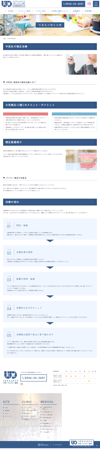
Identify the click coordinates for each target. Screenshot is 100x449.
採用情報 (88, 11)
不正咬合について (47, 426)
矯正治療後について (48, 424)
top (97, 445)
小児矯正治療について (49, 412)
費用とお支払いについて (49, 429)
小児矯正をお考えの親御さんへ (48, 408)
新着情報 (7, 410)
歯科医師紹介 (27, 413)
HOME (11, 11)
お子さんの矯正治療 (48, 415)
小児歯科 (45, 421)
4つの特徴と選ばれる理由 (31, 410)
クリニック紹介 (28, 407)
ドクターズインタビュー (30, 416)
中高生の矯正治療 (47, 418)
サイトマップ (8, 416)
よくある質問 (46, 432)
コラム (7, 413)
